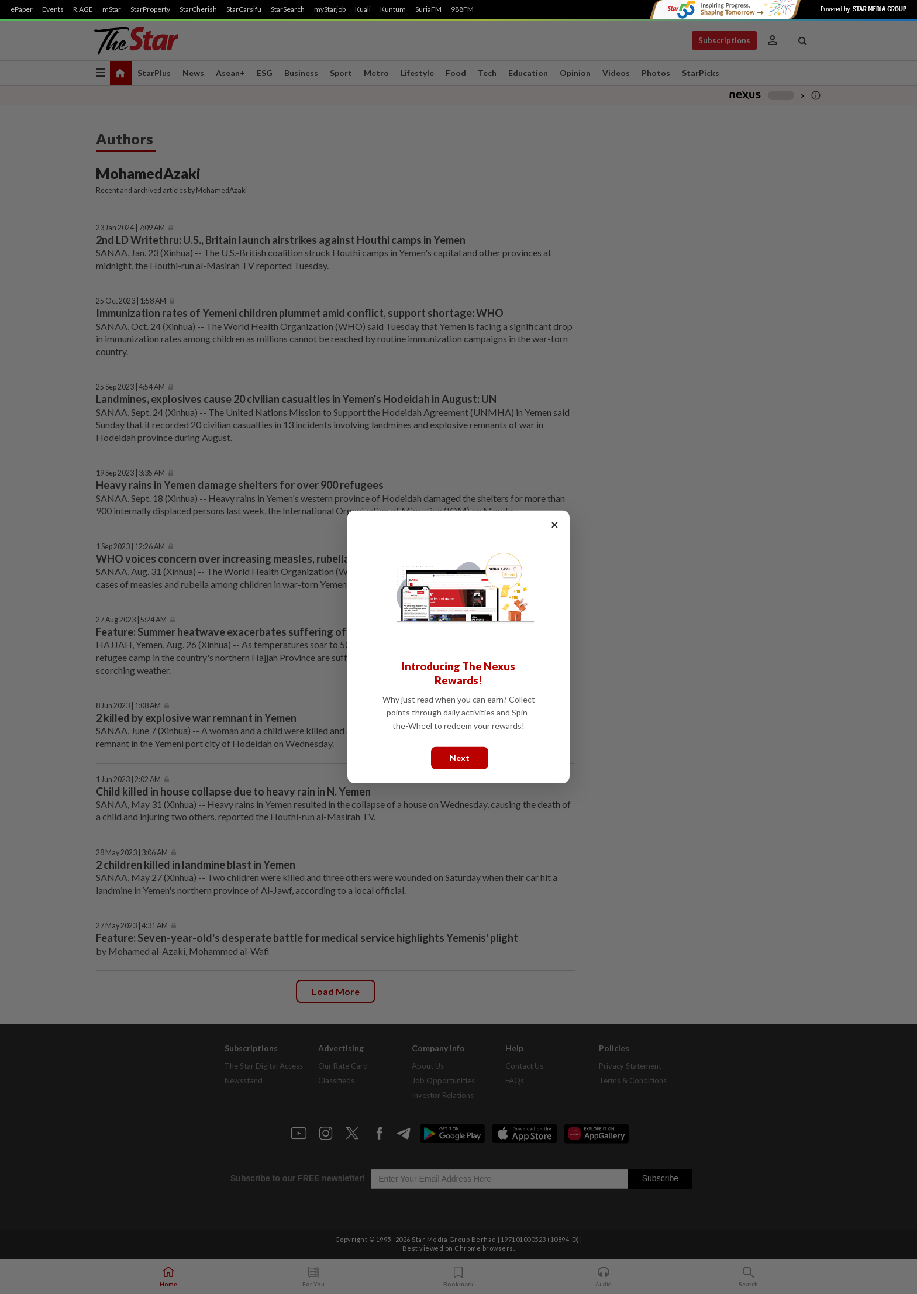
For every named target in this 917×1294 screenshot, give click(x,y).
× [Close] (555, 524)
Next (460, 758)
